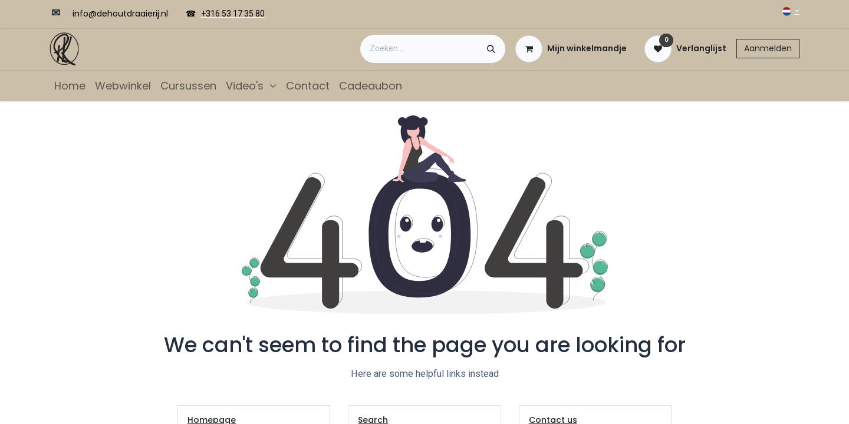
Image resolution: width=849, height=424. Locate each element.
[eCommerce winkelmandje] (571, 49)
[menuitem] (70, 85)
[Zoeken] (491, 49)
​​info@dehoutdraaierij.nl (120, 13)
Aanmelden (768, 48)
